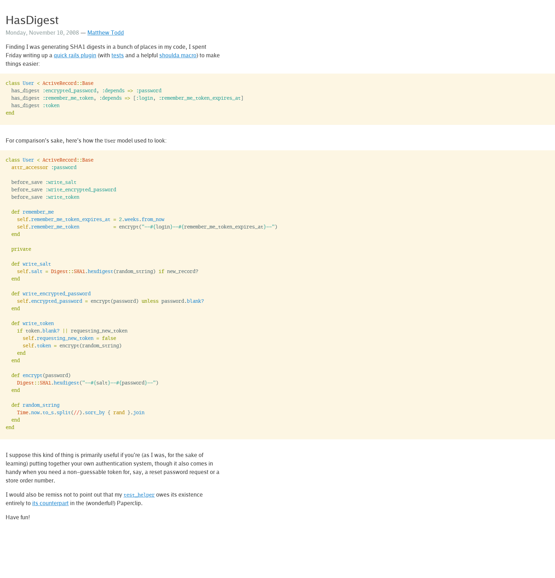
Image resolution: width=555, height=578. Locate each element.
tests (117, 55)
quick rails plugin (75, 55)
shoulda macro (177, 55)
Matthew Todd (105, 32)
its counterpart (50, 503)
